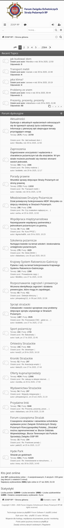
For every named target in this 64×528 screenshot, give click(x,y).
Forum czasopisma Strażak (27, 417)
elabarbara (30, 103)
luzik (17, 338)
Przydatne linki (19, 403)
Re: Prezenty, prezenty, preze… (35, 409)
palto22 (19, 445)
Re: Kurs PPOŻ (28, 232)
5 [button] (36, 47)
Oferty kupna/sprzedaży (25, 373)
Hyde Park (16, 451)
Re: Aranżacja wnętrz (30, 364)
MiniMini (19, 277)
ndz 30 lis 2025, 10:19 (43, 82)
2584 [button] (44, 47)
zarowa (29, 82)
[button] (15, 47)
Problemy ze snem (21, 89)
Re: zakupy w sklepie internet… (35, 379)
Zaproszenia (18, 149)
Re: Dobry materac (29, 168)
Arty (26, 515)
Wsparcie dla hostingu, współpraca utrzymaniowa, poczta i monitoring (32, 519)
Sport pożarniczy (20, 329)
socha (18, 213)
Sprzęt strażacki (20, 304)
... (3, 30)
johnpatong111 (22, 298)
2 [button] (24, 47)
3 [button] (28, 47)
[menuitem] (60, 37)
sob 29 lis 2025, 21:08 (46, 103)
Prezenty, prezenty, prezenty (27, 100)
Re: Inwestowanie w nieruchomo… (36, 461)
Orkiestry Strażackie (22, 343)
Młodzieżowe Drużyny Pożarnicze (31, 198)
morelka (19, 382)
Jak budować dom (20, 58)
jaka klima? (16, 79)
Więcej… (6, 25)
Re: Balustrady (28, 335)
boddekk (19, 170)
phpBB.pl (44, 522)
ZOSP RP (15, 24)
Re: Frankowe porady (31, 442)
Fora (26, 25)
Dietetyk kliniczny (29, 296)
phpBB (27, 512)
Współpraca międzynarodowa (29, 219)
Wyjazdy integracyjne (30, 394)
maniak (29, 72)
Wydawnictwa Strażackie (25, 388)
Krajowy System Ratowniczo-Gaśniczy (34, 262)
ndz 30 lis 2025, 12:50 (44, 62)
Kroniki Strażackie (21, 358)
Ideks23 (19, 367)
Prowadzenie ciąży (29, 274)
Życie (41, 495)
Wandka (29, 62)
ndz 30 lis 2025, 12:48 (43, 72)
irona (28, 93)
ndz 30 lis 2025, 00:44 (41, 93)
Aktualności (17, 119)
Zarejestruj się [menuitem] (60, 25)
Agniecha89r (21, 234)
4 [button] (32, 47)
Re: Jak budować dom (31, 140)
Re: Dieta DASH (28, 253)
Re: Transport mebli (30, 189)
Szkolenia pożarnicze (23, 240)
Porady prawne (20, 176)
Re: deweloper (28, 350)
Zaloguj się (14, 30)
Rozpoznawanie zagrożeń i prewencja (34, 283)
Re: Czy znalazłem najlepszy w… (35, 210)
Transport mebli (19, 69)
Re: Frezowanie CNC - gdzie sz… (36, 320)
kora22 (18, 352)
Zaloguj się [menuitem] (53, 25)
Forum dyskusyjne (12, 113)
